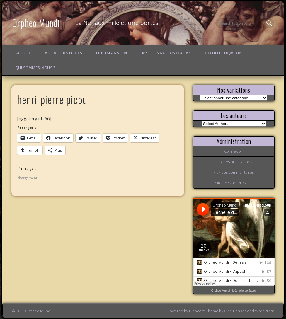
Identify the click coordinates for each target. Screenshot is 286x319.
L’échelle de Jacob (223, 52)
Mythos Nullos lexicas (166, 52)
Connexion (233, 151)
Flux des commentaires (234, 172)
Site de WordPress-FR (234, 182)
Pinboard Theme (203, 310)
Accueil (23, 52)
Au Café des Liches (63, 52)
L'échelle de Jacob (244, 290)
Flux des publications (234, 161)
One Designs (235, 310)
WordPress (264, 310)
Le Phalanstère (112, 52)
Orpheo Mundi (36, 23)
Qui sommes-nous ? (35, 67)
